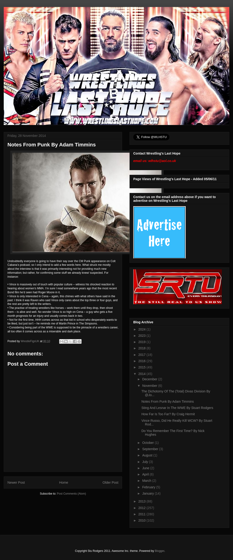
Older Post (110, 482)
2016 (142, 361)
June (146, 468)
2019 (142, 342)
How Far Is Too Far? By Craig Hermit (168, 414)
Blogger (159, 551)
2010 (142, 520)
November (150, 386)
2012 (142, 508)
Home (63, 482)
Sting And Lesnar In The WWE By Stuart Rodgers (177, 408)
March (147, 480)
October (148, 443)
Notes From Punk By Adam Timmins (167, 401)
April (146, 474)
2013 (142, 501)
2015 (142, 367)
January (148, 493)
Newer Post (16, 482)
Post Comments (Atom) (71, 493)
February (149, 487)
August (147, 455)
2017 (142, 355)
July (145, 462)
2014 (142, 374)
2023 (142, 335)
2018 (142, 348)
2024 (142, 329)
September (150, 449)
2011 (142, 514)
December (150, 379)
